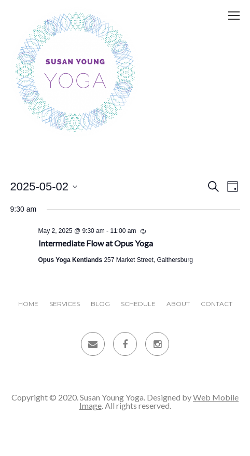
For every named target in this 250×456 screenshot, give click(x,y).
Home (28, 304)
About (178, 304)
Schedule (138, 304)
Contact (216, 304)
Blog (100, 304)
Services (64, 304)
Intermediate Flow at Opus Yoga (95, 243)
